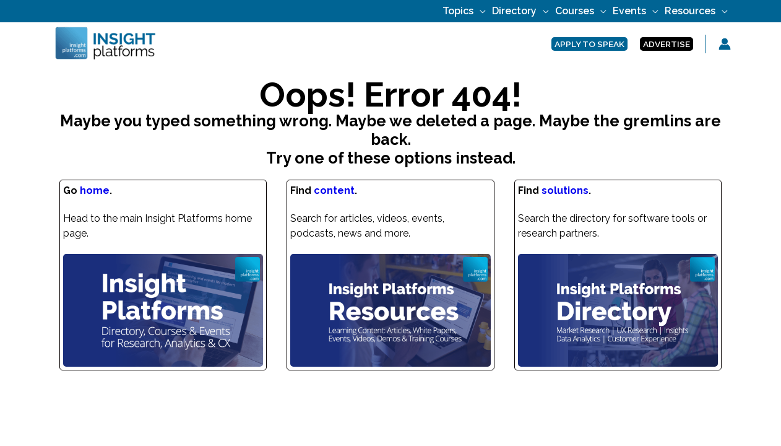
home (95, 190)
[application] (479, 11)
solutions (565, 190)
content (334, 190)
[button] (589, 44)
